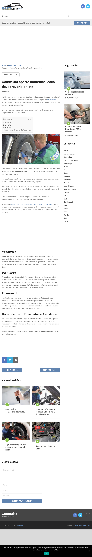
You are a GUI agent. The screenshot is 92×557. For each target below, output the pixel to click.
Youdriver (7, 122)
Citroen (66, 196)
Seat (65, 212)
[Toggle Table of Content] (28, 119)
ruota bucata (52, 100)
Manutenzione (10, 74)
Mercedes (68, 180)
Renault (66, 183)
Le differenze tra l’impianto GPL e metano (73, 129)
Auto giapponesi (70, 189)
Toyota (66, 192)
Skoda (66, 215)
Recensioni (68, 157)
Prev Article (11, 370)
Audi (65, 199)
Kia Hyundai (68, 202)
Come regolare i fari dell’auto (74, 93)
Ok (47, 553)
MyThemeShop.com (82, 525)
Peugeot (67, 176)
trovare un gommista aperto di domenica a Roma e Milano (32, 204)
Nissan (66, 173)
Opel (65, 218)
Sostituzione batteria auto (45, 447)
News (66, 151)
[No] (89, 551)
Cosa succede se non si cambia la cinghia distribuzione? (45, 412)
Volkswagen (68, 163)
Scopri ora (82, 23)
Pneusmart (8, 127)
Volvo (66, 205)
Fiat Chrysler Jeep (70, 160)
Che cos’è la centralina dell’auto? (15, 410)
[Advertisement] (46, 47)
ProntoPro (7, 125)
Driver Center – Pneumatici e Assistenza (17, 130)
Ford (65, 170)
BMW (66, 167)
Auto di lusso (69, 186)
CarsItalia (9, 513)
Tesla (66, 221)
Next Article (49, 370)
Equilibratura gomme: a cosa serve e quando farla (15, 447)
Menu (6, 16)
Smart (66, 208)
